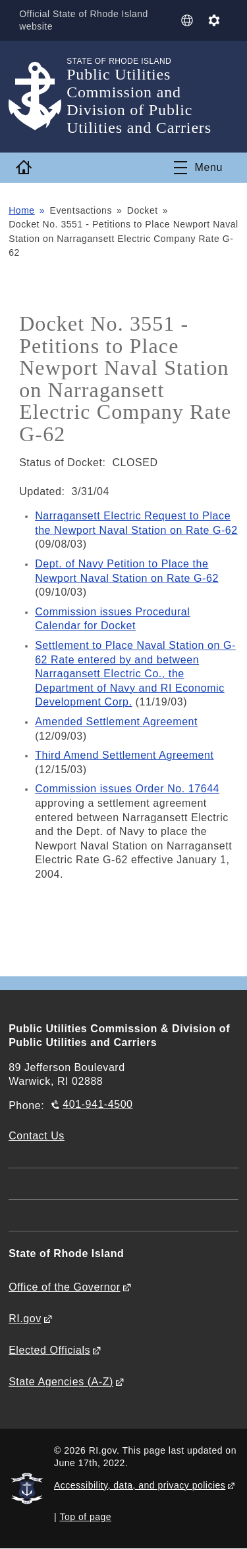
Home (22, 210)
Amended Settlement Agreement (116, 721)
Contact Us (37, 1135)
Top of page (86, 1517)
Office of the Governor (64, 1287)
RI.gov (25, 1318)
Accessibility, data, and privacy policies (139, 1485)
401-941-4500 (97, 1104)
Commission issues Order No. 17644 (127, 788)
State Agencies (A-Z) (61, 1381)
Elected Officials (49, 1350)
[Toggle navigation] (198, 167)
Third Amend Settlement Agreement (124, 755)
